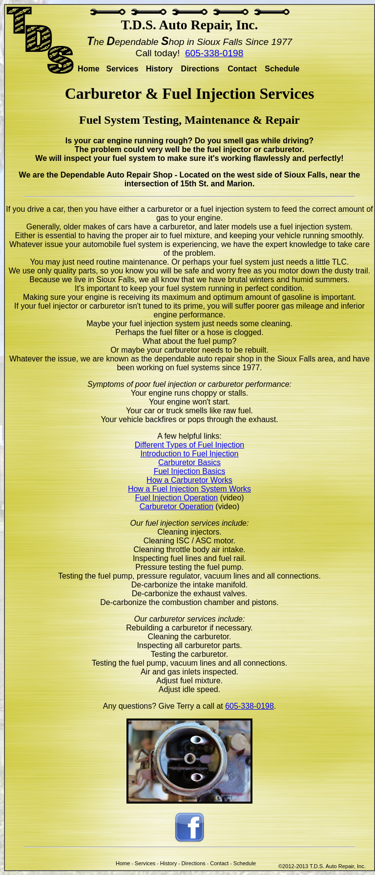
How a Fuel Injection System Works (189, 489)
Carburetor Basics (189, 462)
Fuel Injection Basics (190, 471)
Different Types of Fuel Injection (189, 445)
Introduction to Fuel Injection (189, 453)
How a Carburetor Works (189, 480)
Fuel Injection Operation (176, 498)
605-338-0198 (214, 53)
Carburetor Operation (176, 506)
